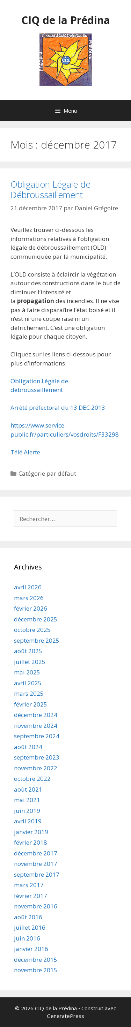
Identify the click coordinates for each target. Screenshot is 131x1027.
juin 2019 (27, 811)
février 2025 (30, 704)
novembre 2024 (35, 726)
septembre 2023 (36, 757)
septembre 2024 (36, 736)
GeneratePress (65, 1015)
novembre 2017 (35, 864)
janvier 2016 (31, 949)
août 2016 (28, 917)
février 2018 (30, 842)
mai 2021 (27, 800)
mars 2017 (29, 885)
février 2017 (30, 896)
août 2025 (28, 651)
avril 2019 (28, 821)
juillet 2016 (29, 927)
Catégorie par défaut (47, 473)
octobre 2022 (32, 779)
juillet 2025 (29, 662)
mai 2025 (27, 672)
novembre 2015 (35, 970)
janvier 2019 (31, 832)
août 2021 (28, 789)
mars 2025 (29, 693)
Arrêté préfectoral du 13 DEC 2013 (57, 407)
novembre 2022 (35, 768)
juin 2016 (27, 938)
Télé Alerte (25, 452)
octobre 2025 (32, 630)
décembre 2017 (35, 853)
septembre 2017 (36, 874)
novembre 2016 (35, 906)
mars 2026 (29, 598)
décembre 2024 (35, 715)
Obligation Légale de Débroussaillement (50, 189)
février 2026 (30, 608)
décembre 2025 (35, 619)
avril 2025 (28, 683)
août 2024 (28, 747)
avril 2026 (28, 587)
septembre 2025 (36, 640)
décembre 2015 (35, 960)
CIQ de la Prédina (65, 20)
